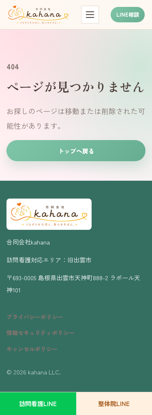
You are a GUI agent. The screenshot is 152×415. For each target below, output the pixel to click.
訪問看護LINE (38, 403)
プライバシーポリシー (34, 317)
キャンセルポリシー (32, 349)
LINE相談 (127, 14)
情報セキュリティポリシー (40, 333)
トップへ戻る (76, 151)
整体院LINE (114, 403)
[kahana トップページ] (38, 14)
